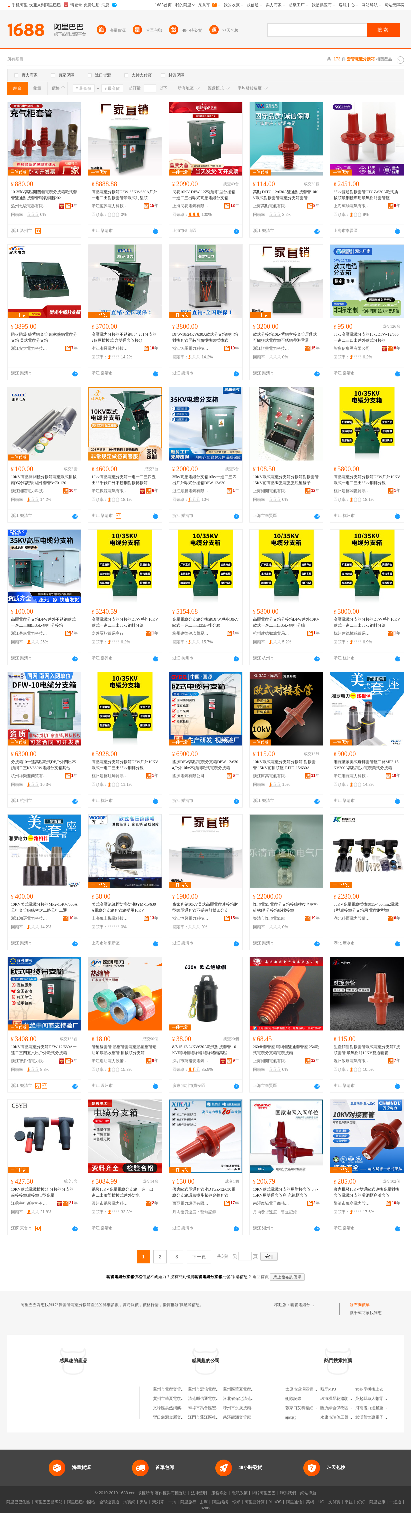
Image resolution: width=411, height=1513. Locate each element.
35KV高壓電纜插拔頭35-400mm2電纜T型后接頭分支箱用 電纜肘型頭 (366, 907)
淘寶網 (129, 1502)
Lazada (204, 1508)
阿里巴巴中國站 (81, 1502)
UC (321, 1502)
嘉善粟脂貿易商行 (108, 633)
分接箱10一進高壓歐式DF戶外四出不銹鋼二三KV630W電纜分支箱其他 (43, 765)
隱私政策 (240, 1493)
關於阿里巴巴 (264, 1493)
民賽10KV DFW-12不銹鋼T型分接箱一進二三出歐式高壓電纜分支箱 (203, 195)
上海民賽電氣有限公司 (190, 206)
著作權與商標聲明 (171, 1493)
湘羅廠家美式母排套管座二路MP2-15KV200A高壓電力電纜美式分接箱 (366, 765)
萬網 (310, 1502)
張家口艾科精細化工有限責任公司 (315, 1408)
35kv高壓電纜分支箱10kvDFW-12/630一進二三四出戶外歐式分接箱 (366, 337)
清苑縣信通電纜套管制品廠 (212, 1398)
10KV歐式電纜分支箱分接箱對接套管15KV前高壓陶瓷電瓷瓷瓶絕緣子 (286, 480)
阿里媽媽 (220, 1502)
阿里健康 (377, 1502)
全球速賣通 (109, 1502)
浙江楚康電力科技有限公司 (29, 633)
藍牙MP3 (328, 1389)
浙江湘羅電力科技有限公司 (110, 348)
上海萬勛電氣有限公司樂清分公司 (271, 206)
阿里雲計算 (255, 1502)
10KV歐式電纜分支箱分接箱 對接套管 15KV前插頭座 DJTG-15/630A (284, 765)
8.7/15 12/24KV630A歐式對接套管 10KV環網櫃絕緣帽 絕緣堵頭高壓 (204, 1049)
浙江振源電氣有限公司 (110, 491)
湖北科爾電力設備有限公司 (352, 918)
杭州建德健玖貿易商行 (190, 633)
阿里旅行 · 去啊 (194, 1502)
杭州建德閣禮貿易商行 (352, 491)
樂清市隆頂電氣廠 (269, 918)
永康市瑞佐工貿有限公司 (342, 1417)
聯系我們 (288, 1493)
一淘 (172, 1502)
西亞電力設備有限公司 (190, 1203)
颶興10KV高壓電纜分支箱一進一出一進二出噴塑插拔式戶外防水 (124, 1192)
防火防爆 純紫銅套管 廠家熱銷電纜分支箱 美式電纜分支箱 (44, 337)
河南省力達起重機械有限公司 (381, 1408)
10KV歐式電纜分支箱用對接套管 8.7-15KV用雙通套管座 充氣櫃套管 (285, 1192)
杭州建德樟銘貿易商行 (352, 633)
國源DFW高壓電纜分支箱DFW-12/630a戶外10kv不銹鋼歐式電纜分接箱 (205, 765)
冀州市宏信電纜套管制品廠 (212, 1389)
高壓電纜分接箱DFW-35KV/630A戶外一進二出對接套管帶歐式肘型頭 (124, 195)
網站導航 (308, 1493)
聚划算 (158, 1502)
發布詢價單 (360, 1304)
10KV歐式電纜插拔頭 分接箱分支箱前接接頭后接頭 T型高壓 (42, 1192)
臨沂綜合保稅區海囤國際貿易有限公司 (354, 1408)
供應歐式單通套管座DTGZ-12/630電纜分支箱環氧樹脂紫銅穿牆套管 (203, 1192)
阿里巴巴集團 (18, 1502)
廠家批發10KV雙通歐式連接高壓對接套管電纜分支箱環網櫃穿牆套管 (366, 1192)
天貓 (144, 1502)
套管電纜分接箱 (304, 1304)
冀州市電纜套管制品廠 (173, 1389)
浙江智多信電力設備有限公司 (29, 1060)
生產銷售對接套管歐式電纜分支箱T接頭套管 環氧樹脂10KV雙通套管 (367, 1049)
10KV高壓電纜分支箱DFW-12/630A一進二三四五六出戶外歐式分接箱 (44, 1049)
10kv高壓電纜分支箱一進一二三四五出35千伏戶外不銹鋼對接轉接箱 (124, 480)
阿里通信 (294, 1502)
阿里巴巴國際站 (49, 1502)
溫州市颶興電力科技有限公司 (110, 1203)
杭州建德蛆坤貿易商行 (110, 776)
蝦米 (236, 1502)
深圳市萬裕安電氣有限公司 (190, 1060)
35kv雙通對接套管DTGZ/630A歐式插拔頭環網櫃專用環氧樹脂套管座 (366, 195)
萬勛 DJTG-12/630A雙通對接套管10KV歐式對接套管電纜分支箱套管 (285, 195)
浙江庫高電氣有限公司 (271, 776)
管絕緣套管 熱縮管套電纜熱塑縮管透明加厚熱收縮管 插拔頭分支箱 (124, 1049)
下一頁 (199, 1256)
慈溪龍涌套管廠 (237, 1417)
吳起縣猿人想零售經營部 (377, 1398)
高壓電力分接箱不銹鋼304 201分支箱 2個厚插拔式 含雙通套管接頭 (124, 337)
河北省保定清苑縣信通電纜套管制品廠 (257, 1398)
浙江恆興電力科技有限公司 (110, 206)
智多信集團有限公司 (352, 348)
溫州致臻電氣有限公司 (352, 1060)
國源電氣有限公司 (188, 776)
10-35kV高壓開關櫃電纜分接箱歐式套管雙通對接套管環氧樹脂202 (44, 195)
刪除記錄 (293, 1398)
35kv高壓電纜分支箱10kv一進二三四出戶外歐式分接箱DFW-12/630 (204, 480)
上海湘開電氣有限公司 (271, 491)
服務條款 (219, 1493)
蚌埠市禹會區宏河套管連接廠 (214, 1408)
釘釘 (361, 1502)
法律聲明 (199, 1493)
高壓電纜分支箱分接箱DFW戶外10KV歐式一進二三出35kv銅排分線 (367, 480)
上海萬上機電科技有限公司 (110, 918)
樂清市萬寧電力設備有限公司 (352, 1203)
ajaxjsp (291, 1417)
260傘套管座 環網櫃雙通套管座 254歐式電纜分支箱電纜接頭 (286, 1049)
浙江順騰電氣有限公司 (190, 491)
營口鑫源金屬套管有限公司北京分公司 (187, 1417)
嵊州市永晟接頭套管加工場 (247, 1408)
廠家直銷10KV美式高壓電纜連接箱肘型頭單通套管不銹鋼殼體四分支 (205, 907)
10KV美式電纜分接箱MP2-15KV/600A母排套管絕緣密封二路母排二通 (44, 907)
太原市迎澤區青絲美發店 (307, 1389)
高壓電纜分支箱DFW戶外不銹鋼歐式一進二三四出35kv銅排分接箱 (43, 622)
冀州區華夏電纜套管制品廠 (247, 1389)
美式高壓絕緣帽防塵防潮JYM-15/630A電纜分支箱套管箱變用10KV (124, 907)
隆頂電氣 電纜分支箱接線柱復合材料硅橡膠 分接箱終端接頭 (285, 907)
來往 (349, 1502)
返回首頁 (261, 1276)
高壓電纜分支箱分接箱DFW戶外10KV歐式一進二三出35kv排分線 (205, 622)
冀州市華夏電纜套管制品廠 (177, 1398)
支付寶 (334, 1502)
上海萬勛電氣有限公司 (352, 206)
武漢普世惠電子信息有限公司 (381, 1417)
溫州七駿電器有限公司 (29, 206)
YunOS (275, 1502)
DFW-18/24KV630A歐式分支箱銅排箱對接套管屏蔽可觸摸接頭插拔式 (205, 337)
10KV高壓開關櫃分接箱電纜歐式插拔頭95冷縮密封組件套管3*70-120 (44, 480)
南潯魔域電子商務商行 (271, 1203)
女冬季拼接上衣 (369, 1389)
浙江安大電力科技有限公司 (29, 348)
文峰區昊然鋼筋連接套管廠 (177, 1408)
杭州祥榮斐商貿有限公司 (29, 776)
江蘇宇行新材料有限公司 (29, 1203)
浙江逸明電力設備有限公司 (110, 1060)
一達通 (395, 1502)
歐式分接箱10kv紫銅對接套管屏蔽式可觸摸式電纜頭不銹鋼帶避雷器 (285, 337)
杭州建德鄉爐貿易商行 (271, 633)
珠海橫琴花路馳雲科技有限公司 (348, 1398)
